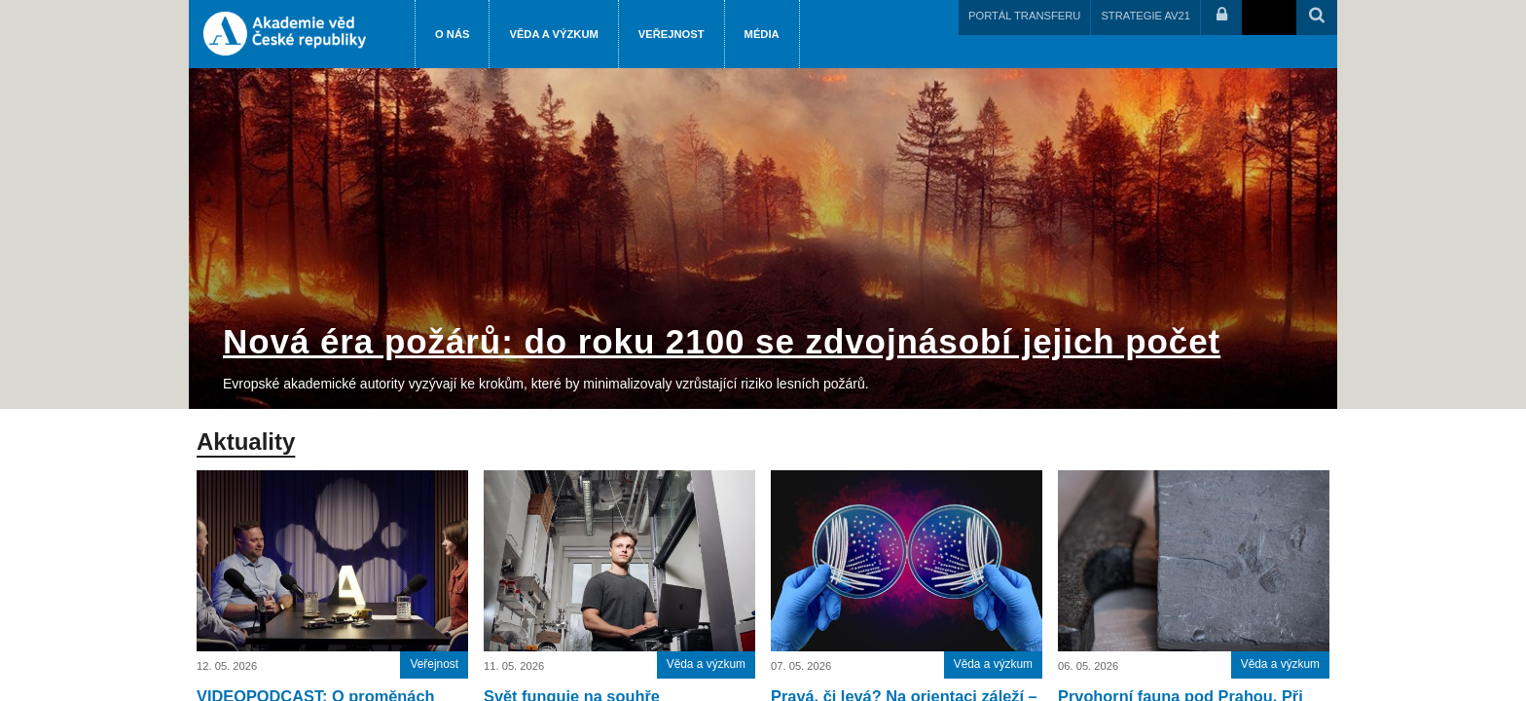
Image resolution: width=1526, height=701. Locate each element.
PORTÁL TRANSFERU (1024, 15)
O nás (452, 34)
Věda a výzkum (553, 34)
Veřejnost (671, 34)
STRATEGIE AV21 (1145, 15)
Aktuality (246, 441)
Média (762, 34)
